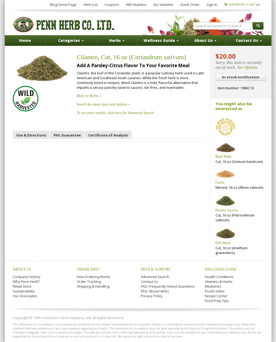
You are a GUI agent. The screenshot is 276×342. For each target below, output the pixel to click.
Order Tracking (89, 281)
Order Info (88, 269)
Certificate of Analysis (108, 135)
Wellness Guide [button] (161, 40)
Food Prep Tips (217, 300)
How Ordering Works (93, 276)
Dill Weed (223, 243)
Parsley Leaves (226, 210)
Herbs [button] (117, 40)
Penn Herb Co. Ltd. (64, 24)
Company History (27, 276)
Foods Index (215, 291)
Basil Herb (223, 157)
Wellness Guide (221, 269)
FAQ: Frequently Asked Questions (168, 286)
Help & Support (156, 269)
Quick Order (190, 4)
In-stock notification (240, 77)
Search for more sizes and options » (103, 104)
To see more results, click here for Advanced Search (115, 113)
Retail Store (22, 286)
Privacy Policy (152, 295)
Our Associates (25, 295)
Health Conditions (219, 276)
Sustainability (24, 291)
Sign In (212, 4)
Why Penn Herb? (26, 281)
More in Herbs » (89, 96)
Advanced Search (155, 276)
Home (25, 40)
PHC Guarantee (67, 135)
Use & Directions (31, 135)
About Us (22, 269)
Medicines (213, 286)
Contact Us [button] (249, 40)
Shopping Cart (244, 4)
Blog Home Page (63, 4)
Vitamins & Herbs (219, 281)
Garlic (220, 182)
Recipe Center (216, 295)
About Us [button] (205, 40)
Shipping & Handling (93, 286)
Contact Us (149, 281)
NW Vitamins (136, 4)
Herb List (90, 4)
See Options (247, 67)
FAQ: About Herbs (155, 291)
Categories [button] (71, 40)
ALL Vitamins (163, 4)
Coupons (112, 4)
